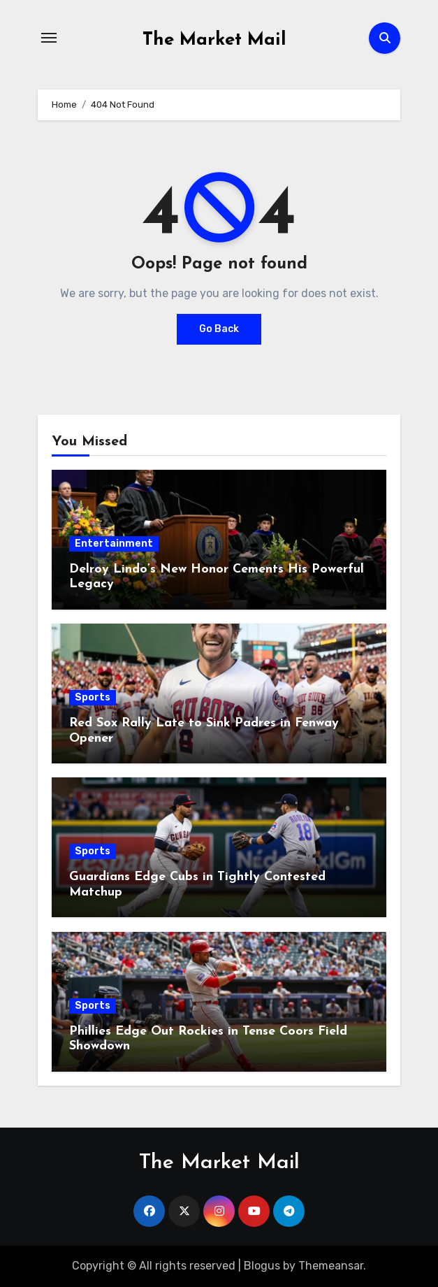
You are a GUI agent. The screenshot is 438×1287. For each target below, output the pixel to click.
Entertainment (114, 543)
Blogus (262, 1265)
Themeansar (330, 1265)
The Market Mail (214, 40)
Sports (92, 697)
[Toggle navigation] (49, 37)
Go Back (219, 329)
